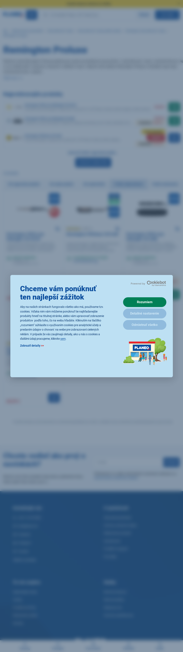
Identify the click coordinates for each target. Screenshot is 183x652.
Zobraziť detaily (32, 345)
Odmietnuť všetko (145, 325)
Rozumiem (145, 302)
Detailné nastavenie (144, 313)
